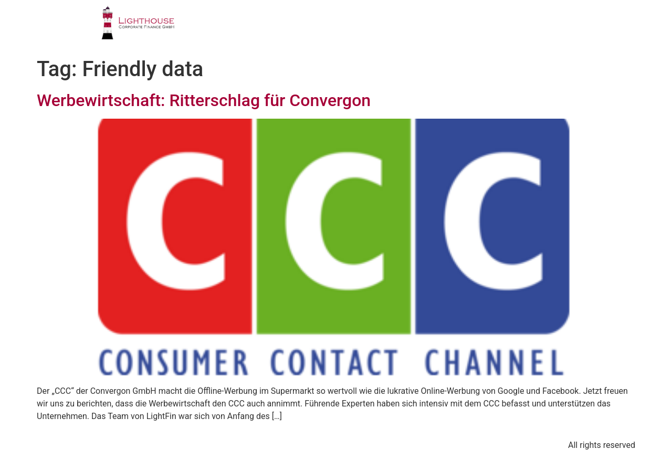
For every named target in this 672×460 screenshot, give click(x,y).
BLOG (526, 29)
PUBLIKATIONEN (454, 29)
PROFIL (223, 29)
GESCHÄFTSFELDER (305, 29)
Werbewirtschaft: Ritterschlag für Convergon (204, 100)
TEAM (382, 29)
